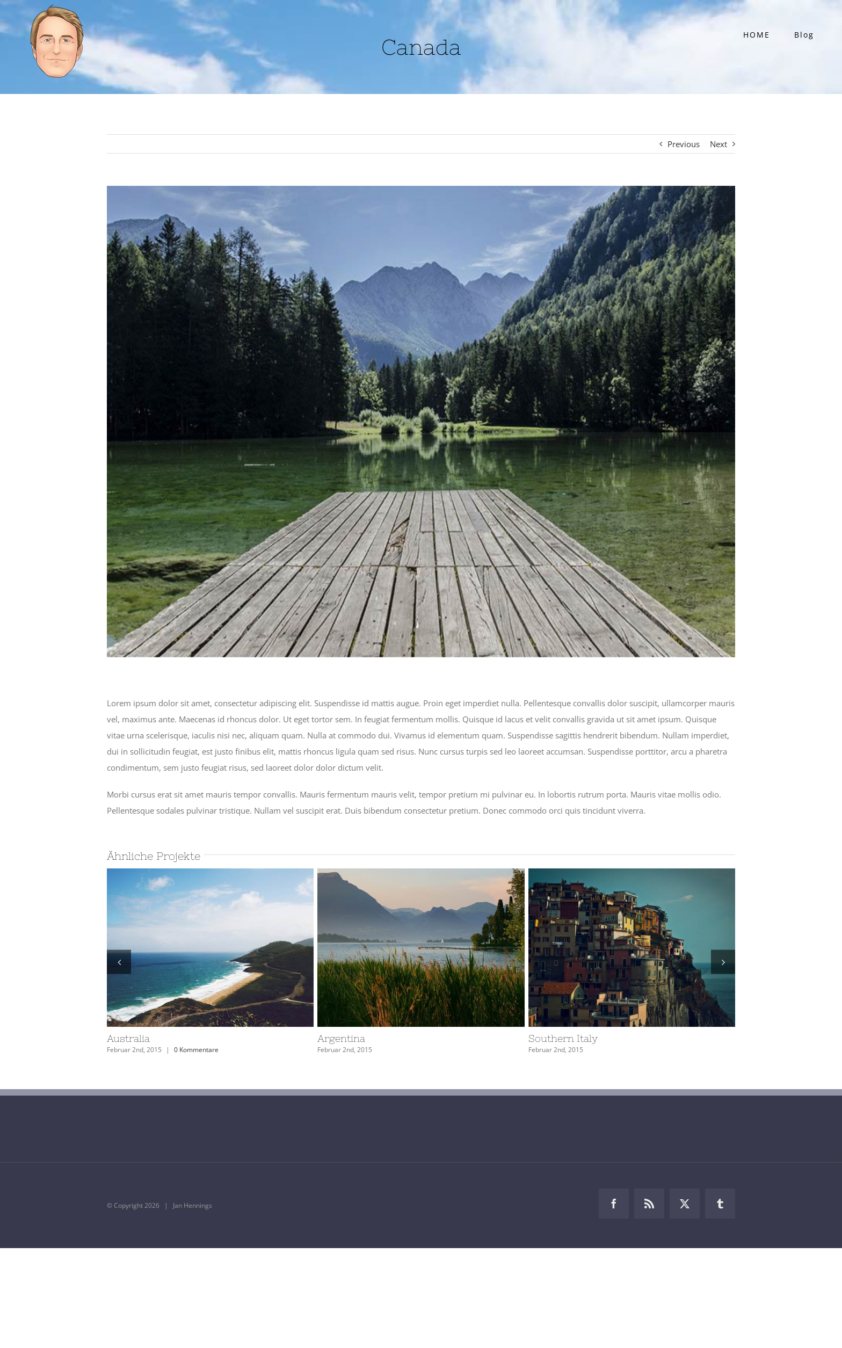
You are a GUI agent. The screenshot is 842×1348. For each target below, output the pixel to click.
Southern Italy (563, 1038)
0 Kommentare (196, 1049)
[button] (119, 962)
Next (718, 144)
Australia (128, 1038)
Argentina (341, 1038)
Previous (683, 144)
